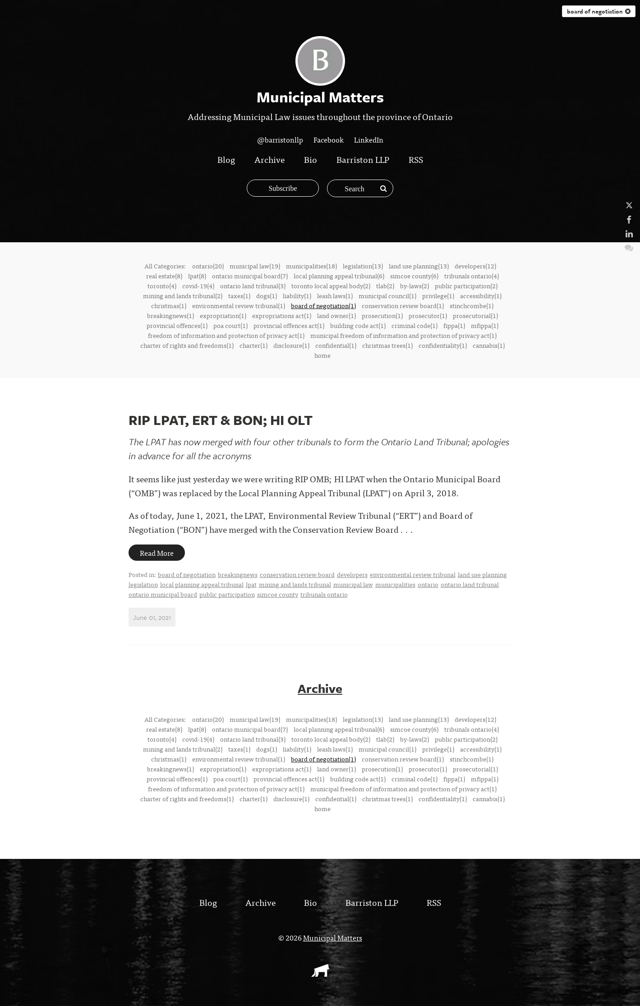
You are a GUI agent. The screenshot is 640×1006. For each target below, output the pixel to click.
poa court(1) (230, 325)
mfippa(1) (484, 325)
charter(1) (253, 345)
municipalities (395, 584)
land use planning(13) (419, 266)
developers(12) (475, 266)
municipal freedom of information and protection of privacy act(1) (403, 335)
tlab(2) (385, 286)
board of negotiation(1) (323, 305)
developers (352, 574)
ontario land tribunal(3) (252, 286)
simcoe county (277, 594)
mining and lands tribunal (295, 584)
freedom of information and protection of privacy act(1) (226, 335)
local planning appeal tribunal (202, 584)
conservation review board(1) (403, 305)
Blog (226, 159)
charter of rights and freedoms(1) (187, 345)
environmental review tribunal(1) (238, 305)
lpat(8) (197, 276)
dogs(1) (266, 295)
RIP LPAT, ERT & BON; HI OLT (221, 419)
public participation (227, 594)
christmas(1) (168, 305)
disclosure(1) (291, 345)
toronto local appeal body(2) (330, 286)
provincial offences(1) (177, 325)
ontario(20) (208, 266)
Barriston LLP (362, 159)
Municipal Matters (332, 937)
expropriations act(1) (281, 315)
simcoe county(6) (414, 276)
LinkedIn (368, 139)
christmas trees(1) (387, 345)
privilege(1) (438, 295)
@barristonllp (280, 139)
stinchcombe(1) (471, 305)
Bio (310, 159)
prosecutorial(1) (475, 315)
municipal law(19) (255, 266)
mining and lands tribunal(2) (182, 295)
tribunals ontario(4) (471, 276)
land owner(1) (336, 315)
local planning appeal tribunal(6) (339, 276)
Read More (157, 552)
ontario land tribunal (470, 584)
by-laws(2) (414, 286)
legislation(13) (363, 266)
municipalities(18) (311, 266)
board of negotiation (599, 11)
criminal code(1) (414, 325)
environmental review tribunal (413, 574)
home (322, 355)
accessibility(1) (481, 295)
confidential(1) (335, 345)
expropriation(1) (223, 315)
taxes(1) (239, 295)
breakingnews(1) (170, 315)
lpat (251, 584)
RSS (416, 159)
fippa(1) (454, 325)
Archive (269, 159)
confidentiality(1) (443, 345)
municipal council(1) (387, 295)
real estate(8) (164, 276)
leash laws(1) (335, 295)
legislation (143, 584)
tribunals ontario (324, 594)
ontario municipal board (163, 594)
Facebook (328, 139)
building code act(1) (358, 325)
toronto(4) (161, 286)
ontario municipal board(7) (250, 276)
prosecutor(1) (428, 315)
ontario (428, 584)
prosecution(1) (382, 315)
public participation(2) (466, 286)
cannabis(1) (489, 345)
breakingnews (238, 574)
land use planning (482, 574)
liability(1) (297, 295)
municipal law (353, 584)
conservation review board (297, 574)
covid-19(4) (198, 286)
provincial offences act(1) (288, 325)
